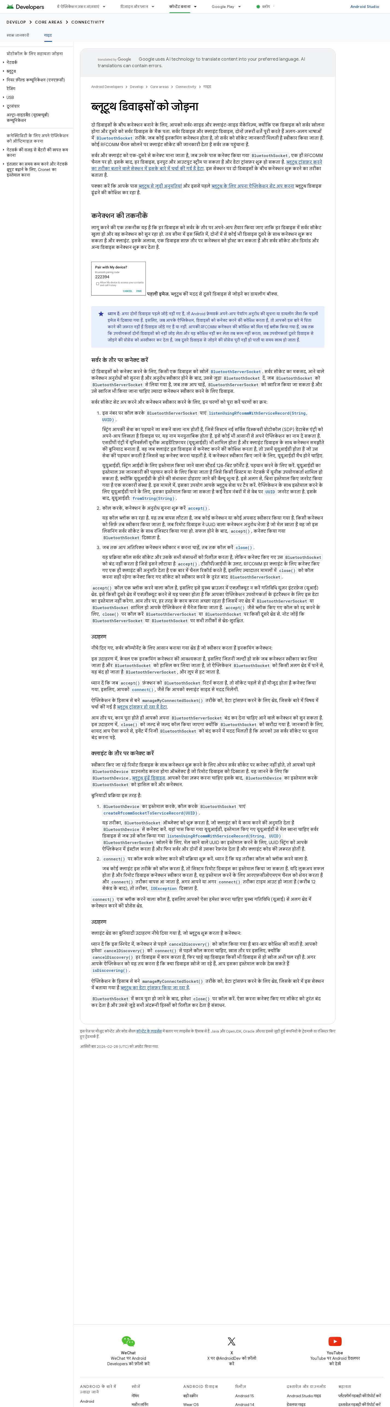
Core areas (49, 22)
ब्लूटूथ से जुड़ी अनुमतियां (160, 186)
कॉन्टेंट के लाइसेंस (149, 1031)
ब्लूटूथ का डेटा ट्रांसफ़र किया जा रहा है (154, 988)
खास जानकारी (18, 35)
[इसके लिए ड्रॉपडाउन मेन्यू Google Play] (242, 6)
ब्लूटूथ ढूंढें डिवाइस (148, 778)
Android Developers (107, 86)
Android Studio (364, 6)
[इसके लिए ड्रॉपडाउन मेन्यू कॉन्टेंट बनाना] (197, 6)
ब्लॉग (266, 6)
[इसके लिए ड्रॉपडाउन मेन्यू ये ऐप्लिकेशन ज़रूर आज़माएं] (106, 6)
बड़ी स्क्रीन (190, 1395)
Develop (16, 22)
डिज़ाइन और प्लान (134, 6)
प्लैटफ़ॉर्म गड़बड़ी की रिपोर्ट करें (359, 1395)
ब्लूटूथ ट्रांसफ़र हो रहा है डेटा (142, 707)
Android (87, 1401)
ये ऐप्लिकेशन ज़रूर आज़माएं (78, 6)
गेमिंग (135, 1395)
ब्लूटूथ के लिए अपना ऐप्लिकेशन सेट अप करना (252, 186)
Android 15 (244, 1395)
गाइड (207, 86)
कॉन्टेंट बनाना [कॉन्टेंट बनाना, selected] (179, 6)
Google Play (223, 6)
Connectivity (88, 22)
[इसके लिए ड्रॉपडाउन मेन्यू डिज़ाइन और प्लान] (155, 6)
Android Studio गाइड (304, 1395)
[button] (35, 62)
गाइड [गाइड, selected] (48, 35)
